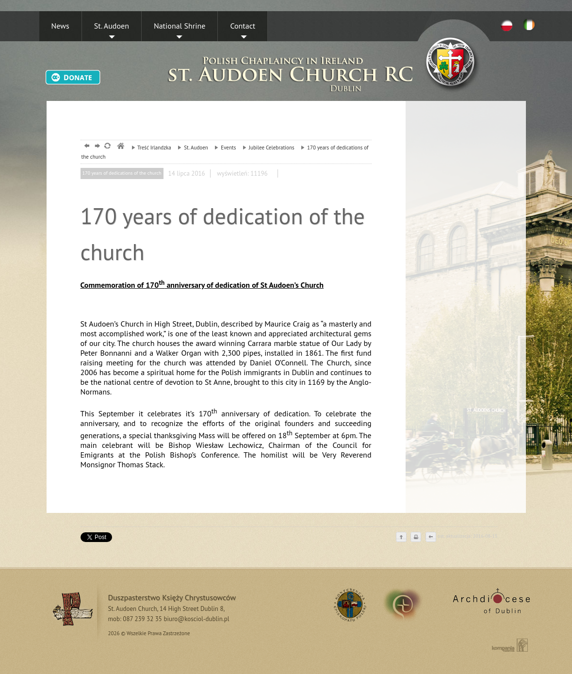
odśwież (107, 147)
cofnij (430, 537)
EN (530, 24)
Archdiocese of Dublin (490, 604)
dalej (96, 147)
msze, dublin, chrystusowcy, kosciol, (120, 147)
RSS (349, 604)
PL (506, 24)
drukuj (416, 537)
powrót (86, 147)
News (60, 26)
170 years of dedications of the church (122, 173)
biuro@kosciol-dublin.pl (196, 619)
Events (223, 147)
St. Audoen (111, 26)
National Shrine (179, 26)
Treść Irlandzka (149, 147)
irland (409, 604)
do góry (401, 537)
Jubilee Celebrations (266, 147)
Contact (242, 26)
